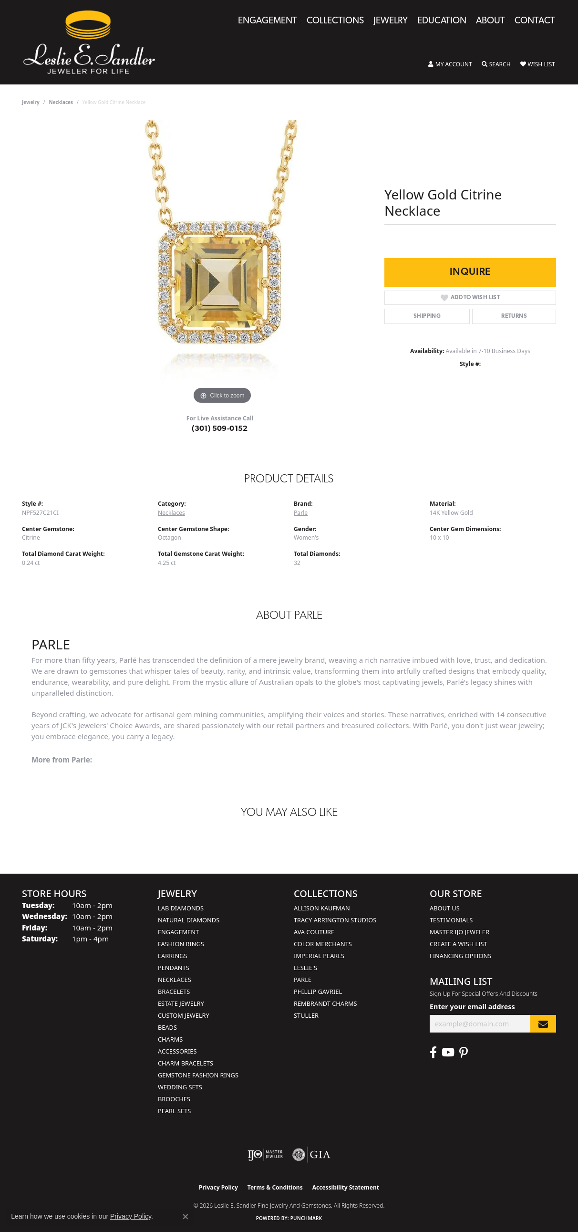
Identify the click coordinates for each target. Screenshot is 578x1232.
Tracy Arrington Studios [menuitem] (335, 920)
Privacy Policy (218, 1187)
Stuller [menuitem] (306, 1015)
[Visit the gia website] (311, 1155)
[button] (450, 64)
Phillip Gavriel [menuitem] (318, 991)
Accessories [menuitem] (177, 1051)
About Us (445, 908)
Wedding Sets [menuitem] (180, 1087)
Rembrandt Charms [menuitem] (325, 1003)
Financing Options (460, 955)
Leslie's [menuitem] (305, 967)
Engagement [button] (267, 21)
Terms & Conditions (275, 1187)
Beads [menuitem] (167, 1027)
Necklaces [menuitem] (174, 979)
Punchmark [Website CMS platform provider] (306, 1218)
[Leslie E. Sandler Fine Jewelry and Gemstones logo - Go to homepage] (94, 42)
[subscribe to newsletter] (543, 1024)
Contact (535, 21)
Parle (301, 513)
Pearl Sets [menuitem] (174, 1111)
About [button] (490, 21)
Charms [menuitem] (170, 1039)
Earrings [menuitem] (172, 955)
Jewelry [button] (390, 21)
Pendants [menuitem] (173, 967)
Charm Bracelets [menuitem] (185, 1063)
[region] (222, 263)
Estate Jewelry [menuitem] (181, 1003)
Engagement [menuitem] (178, 932)
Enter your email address (472, 1006)
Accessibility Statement (345, 1187)
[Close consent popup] (185, 1217)
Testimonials (451, 920)
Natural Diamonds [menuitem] (188, 920)
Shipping (427, 316)
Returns (514, 316)
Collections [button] (335, 21)
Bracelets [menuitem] (174, 991)
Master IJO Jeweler (459, 932)
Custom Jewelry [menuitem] (183, 1015)
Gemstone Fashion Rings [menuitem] (198, 1075)
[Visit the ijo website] (265, 1155)
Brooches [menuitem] (174, 1099)
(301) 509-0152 (220, 429)
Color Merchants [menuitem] (323, 944)
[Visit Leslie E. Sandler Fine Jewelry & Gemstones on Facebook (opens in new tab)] (433, 1052)
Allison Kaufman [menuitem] (322, 908)
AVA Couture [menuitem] (314, 932)
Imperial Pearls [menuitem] (319, 955)
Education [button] (441, 21)
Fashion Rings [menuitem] (181, 944)
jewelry (31, 102)
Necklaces (61, 102)
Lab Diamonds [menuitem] (181, 908)
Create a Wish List (458, 944)
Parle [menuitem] (302, 979)
